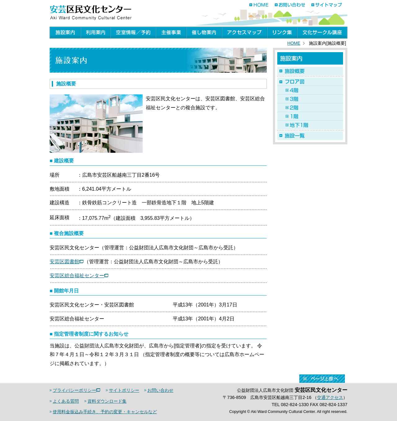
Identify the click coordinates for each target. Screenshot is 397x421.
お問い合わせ (160, 390)
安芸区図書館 (66, 261)
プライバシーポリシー (76, 390)
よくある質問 (66, 401)
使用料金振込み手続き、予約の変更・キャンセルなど (105, 411)
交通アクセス (330, 397)
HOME (293, 43)
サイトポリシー (124, 390)
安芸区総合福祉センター (79, 275)
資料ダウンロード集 (107, 401)
